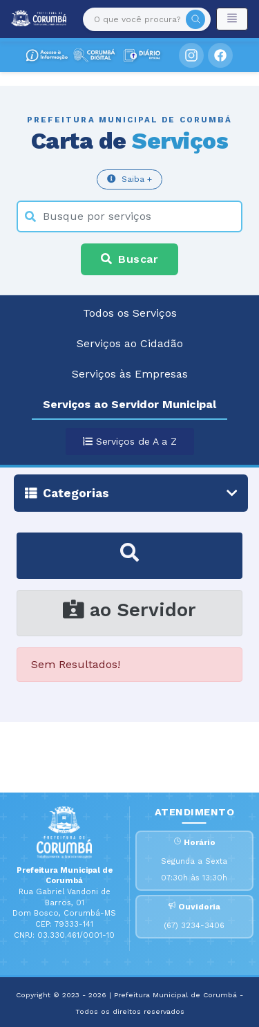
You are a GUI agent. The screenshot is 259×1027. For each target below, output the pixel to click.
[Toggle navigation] (232, 19)
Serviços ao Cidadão (130, 343)
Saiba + (129, 179)
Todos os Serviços (130, 313)
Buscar (129, 259)
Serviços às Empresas (130, 373)
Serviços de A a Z (130, 441)
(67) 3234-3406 (194, 925)
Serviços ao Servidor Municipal (129, 404)
